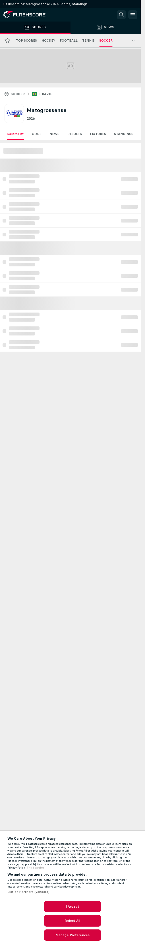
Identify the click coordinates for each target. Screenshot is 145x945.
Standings (123, 134)
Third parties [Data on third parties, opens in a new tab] (36, 867)
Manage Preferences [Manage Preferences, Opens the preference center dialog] (72, 935)
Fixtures (98, 134)
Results (74, 134)
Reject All (72, 921)
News (54, 134)
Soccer (18, 94)
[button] (121, 14)
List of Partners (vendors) (28, 892)
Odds (37, 134)
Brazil (45, 94)
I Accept (72, 906)
